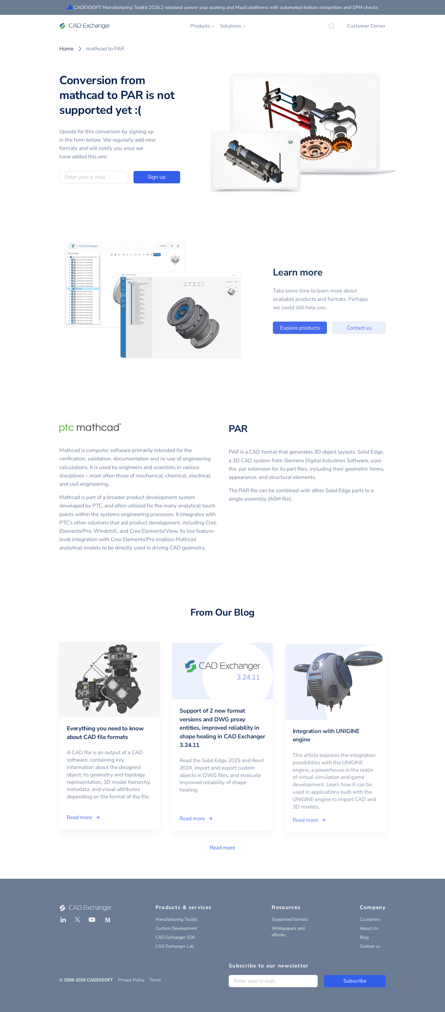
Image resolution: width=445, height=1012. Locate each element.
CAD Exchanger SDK (175, 937)
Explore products (313, 327)
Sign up (157, 177)
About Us (369, 928)
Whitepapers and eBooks (288, 931)
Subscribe (355, 980)
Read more (222, 847)
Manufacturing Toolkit (176, 919)
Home (66, 48)
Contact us (371, 327)
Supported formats (290, 919)
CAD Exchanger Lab (174, 946)
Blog (364, 937)
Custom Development (176, 928)
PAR (238, 428)
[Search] (331, 26)
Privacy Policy (131, 980)
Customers (370, 919)
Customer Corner (366, 26)
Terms (155, 980)
